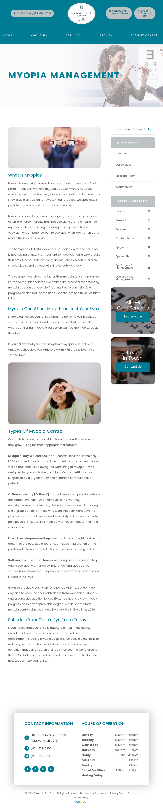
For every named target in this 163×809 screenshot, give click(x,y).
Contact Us (133, 368)
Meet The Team (126, 176)
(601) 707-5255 (41, 748)
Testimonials (124, 187)
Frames (106, 35)
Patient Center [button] (145, 35)
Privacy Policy (118, 793)
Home (8, 35)
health (120, 211)
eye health (123, 257)
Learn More (133, 318)
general (121, 220)
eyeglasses (123, 248)
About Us (39, 35)
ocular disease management (126, 279)
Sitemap (133, 793)
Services (73, 35)
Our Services (124, 165)
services (121, 230)
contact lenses (126, 239)
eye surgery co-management (127, 267)
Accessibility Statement (94, 793)
